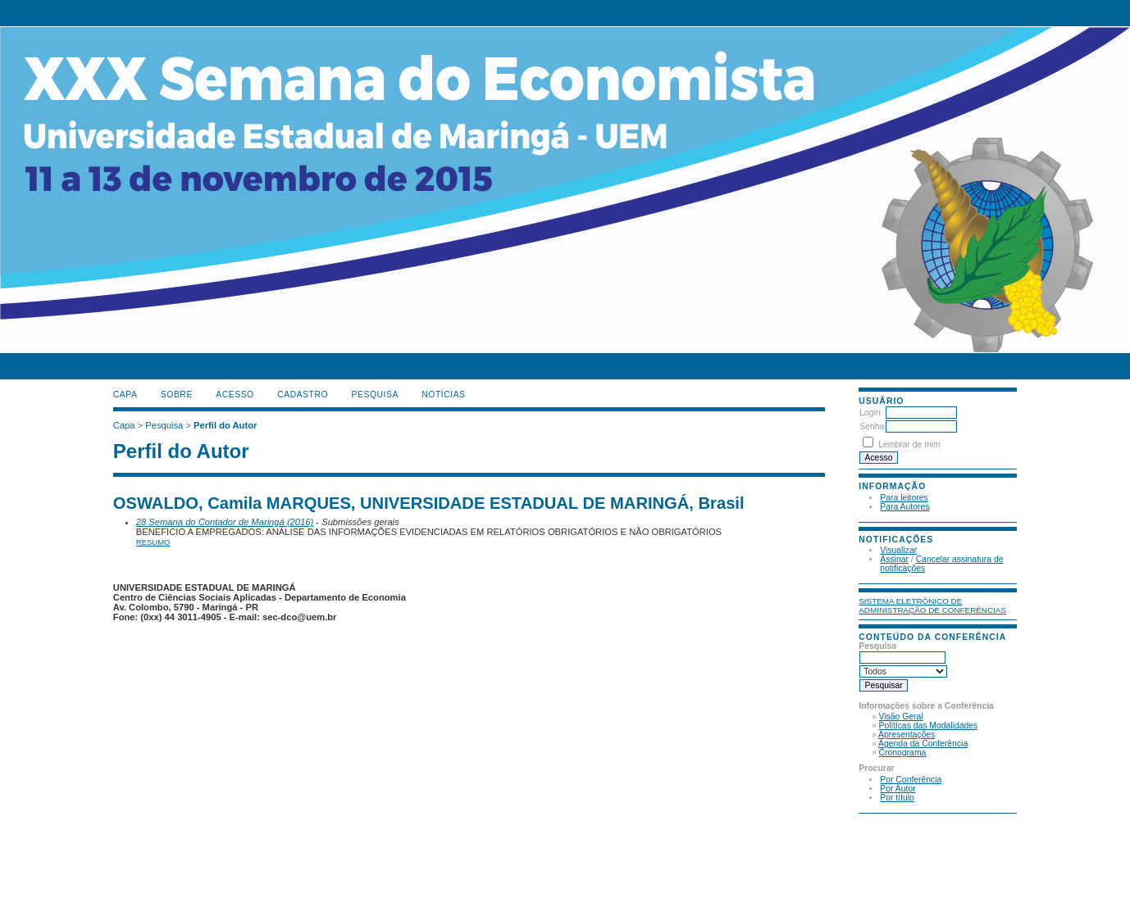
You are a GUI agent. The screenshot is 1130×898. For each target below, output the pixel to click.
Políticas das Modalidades (928, 725)
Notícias (443, 394)
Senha (871, 426)
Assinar (894, 559)
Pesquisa (375, 394)
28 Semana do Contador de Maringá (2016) (224, 522)
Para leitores (903, 497)
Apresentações (906, 734)
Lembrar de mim (909, 444)
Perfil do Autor (225, 425)
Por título (897, 797)
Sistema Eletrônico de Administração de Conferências (932, 605)
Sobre (177, 394)
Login (869, 412)
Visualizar (898, 550)
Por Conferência (910, 779)
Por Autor (897, 788)
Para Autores (904, 506)
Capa (125, 394)
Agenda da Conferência (923, 743)
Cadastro (302, 394)
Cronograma (903, 752)
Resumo (153, 542)
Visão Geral (901, 716)
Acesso (234, 394)
